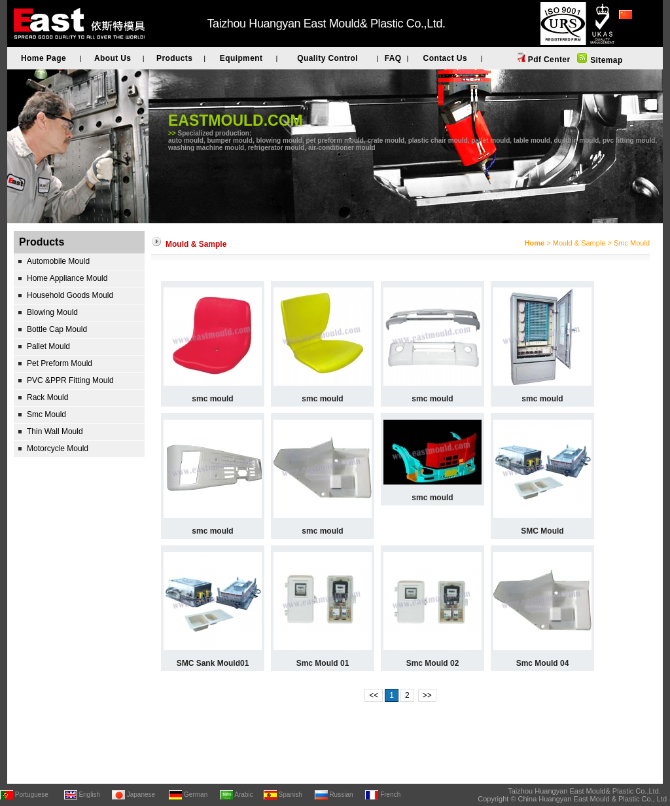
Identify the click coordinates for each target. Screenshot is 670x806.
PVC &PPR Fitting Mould (70, 380)
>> (427, 695)
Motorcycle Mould (57, 448)
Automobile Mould (58, 261)
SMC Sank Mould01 (213, 663)
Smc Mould (46, 414)
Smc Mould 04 (542, 663)
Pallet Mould (48, 346)
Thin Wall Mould (55, 431)
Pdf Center (547, 59)
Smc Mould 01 (322, 663)
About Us (113, 58)
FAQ (393, 58)
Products (174, 58)
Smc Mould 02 (432, 663)
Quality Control (327, 58)
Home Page (43, 58)
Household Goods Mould (70, 295)
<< (373, 695)
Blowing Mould (52, 312)
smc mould (212, 398)
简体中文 (634, 32)
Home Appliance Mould (67, 278)
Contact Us (445, 58)
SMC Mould (542, 531)
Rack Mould (47, 397)
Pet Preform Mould (59, 363)
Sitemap (605, 60)
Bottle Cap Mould (57, 329)
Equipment (241, 58)
